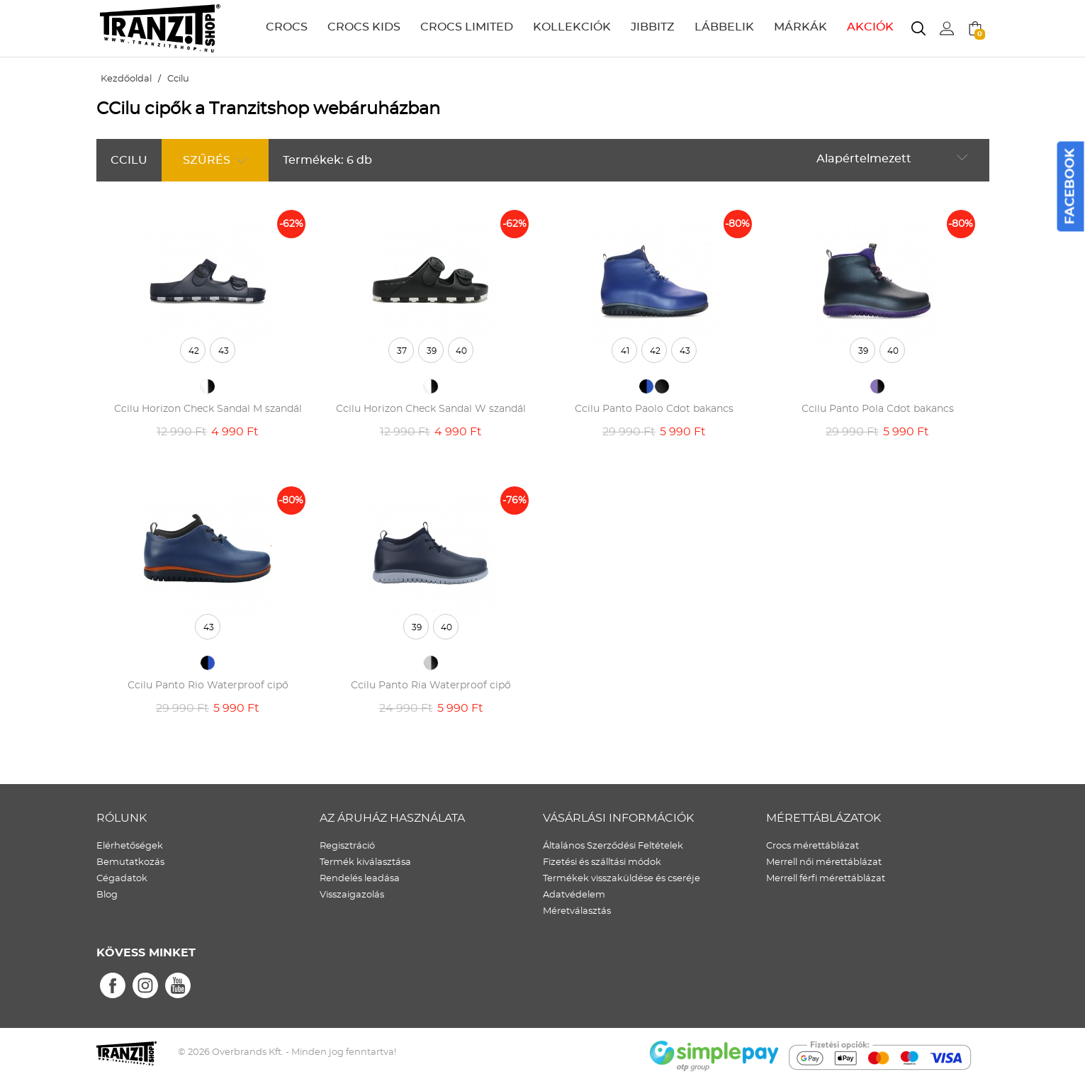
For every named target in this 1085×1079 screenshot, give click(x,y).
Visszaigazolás (352, 895)
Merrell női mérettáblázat (824, 862)
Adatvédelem (574, 895)
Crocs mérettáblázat (812, 846)
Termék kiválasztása (365, 862)
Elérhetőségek (129, 846)
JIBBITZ (653, 27)
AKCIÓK (870, 27)
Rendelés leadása (360, 878)
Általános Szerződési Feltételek (613, 846)
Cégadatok (121, 878)
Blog (107, 895)
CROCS (287, 27)
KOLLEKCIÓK (572, 27)
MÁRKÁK (800, 27)
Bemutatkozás (130, 862)
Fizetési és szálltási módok (602, 862)
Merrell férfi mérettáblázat (825, 878)
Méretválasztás (577, 911)
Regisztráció (347, 846)
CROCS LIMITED (466, 27)
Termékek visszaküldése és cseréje (621, 878)
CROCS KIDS (363, 27)
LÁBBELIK (724, 27)
